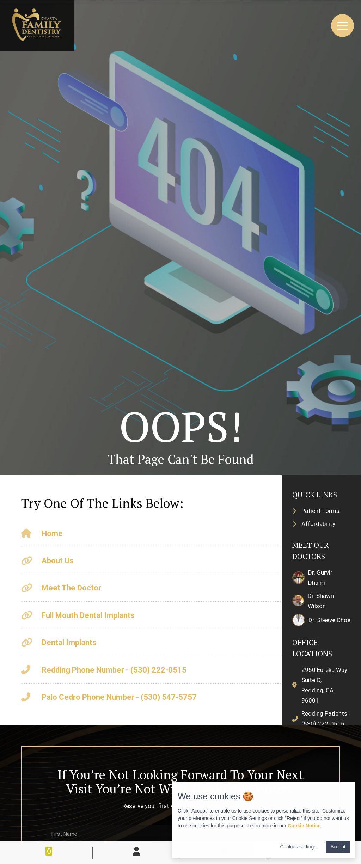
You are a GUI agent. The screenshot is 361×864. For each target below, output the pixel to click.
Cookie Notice (304, 825)
